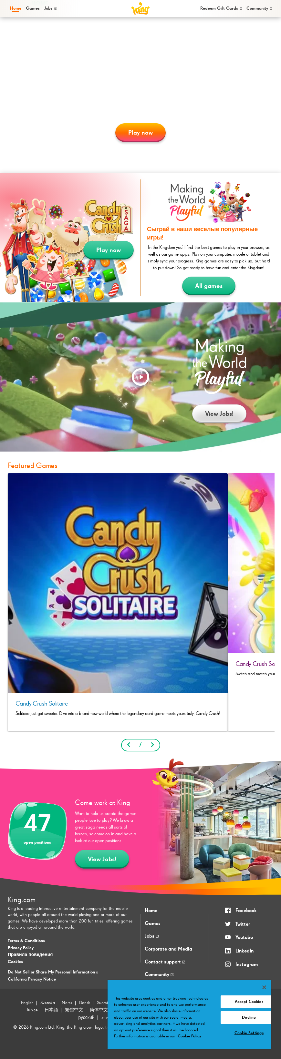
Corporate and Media (168, 949)
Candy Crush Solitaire (42, 703)
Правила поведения (30, 954)
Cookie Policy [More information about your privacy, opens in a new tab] (189, 1036)
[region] (189, 1014)
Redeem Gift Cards (221, 8)
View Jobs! (219, 414)
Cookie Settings (249, 1033)
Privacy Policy (21, 948)
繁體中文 (74, 1010)
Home (15, 8)
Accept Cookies (249, 1002)
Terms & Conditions (26, 941)
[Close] (264, 987)
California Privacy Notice (32, 979)
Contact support (165, 962)
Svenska (47, 1003)
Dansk (84, 1003)
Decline (249, 1017)
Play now (140, 132)
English (27, 1003)
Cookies (15, 962)
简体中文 (99, 1010)
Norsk (67, 1003)
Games (153, 923)
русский (86, 1017)
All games (209, 286)
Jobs (50, 8)
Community (259, 8)
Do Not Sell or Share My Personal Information (53, 972)
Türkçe (32, 1010)
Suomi (102, 1003)
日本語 (51, 1010)
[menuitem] (15, 8)
